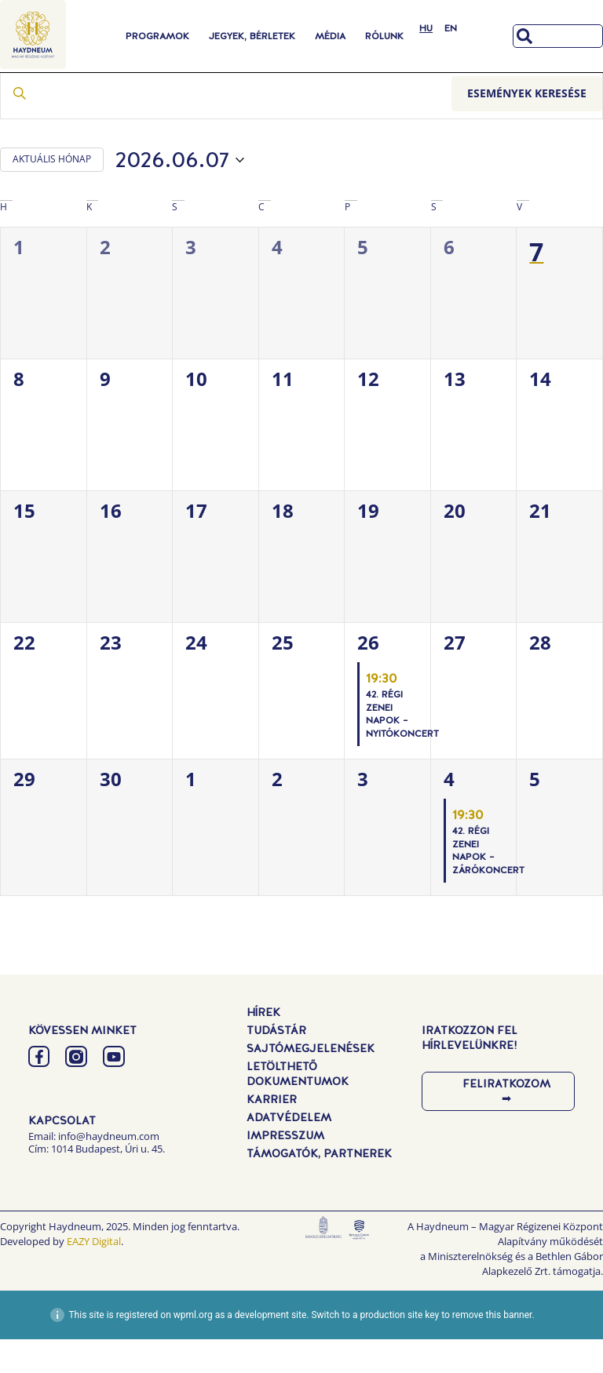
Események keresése (527, 127)
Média (330, 36)
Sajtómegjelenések (311, 1082)
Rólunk (384, 36)
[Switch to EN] (450, 28)
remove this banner (492, 1348)
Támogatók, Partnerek (319, 1187)
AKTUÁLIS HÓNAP (52, 193)
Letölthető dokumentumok (298, 1107)
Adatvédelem (289, 1151)
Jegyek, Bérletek (252, 36)
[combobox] (558, 36)
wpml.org (193, 1348)
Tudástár (276, 1064)
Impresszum (285, 1169)
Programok (157, 36)
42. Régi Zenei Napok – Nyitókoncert (402, 748)
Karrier (272, 1133)
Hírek (263, 1046)
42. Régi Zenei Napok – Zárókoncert (488, 885)
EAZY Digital (94, 1276)
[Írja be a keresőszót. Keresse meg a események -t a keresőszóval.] (226, 128)
